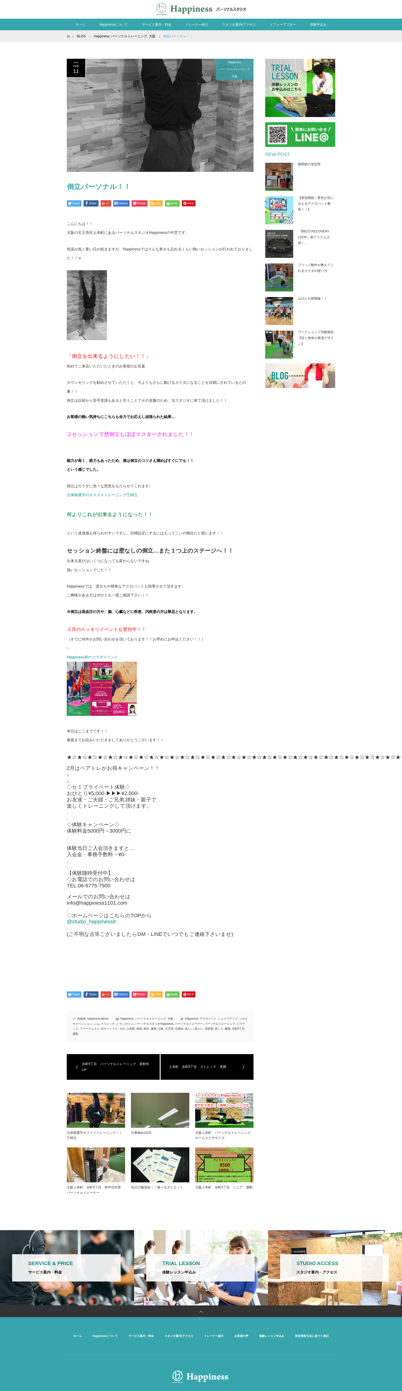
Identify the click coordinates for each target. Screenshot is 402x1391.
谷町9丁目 (238, 1028)
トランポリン (124, 1023)
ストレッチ (108, 1023)
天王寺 (169, 1028)
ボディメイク (109, 1028)
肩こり (219, 1028)
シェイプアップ (228, 1018)
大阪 (234, 76)
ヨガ (122, 1028)
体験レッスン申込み (271, 1336)
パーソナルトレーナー (189, 1023)
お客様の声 (241, 1336)
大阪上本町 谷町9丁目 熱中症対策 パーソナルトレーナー (95, 1189)
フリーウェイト (89, 1028)
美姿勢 (209, 1028)
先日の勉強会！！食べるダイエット (157, 1187)
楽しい (189, 1028)
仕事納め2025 (141, 1133)
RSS (330, 8)
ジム (96, 1023)
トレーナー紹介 (196, 24)
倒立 (146, 1028)
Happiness (234, 62)
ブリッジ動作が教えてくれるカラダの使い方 (316, 268)
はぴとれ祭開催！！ (312, 298)
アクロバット (208, 1018)
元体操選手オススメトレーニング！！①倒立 (94, 1135)
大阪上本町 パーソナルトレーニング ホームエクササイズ (224, 1135)
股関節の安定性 (309, 164)
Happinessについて (113, 24)
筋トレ (199, 1028)
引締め (179, 1028)
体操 (139, 1028)
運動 (75, 1033)
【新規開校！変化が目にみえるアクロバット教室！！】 (316, 203)
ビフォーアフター (283, 24)
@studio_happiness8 (91, 921)
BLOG (81, 36)
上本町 (131, 1028)
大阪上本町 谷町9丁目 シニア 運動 (224, 1187)
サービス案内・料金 (156, 24)
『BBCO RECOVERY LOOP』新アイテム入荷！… (314, 237)
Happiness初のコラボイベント (92, 657)
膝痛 (227, 1028)
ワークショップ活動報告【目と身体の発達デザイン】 (316, 338)
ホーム (80, 24)
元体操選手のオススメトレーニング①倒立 (102, 495)
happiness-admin (98, 1018)
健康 (153, 1028)
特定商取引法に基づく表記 (312, 1336)
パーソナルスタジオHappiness (154, 1023)
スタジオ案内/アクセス (239, 24)
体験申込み (318, 24)
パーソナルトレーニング (234, 69)
